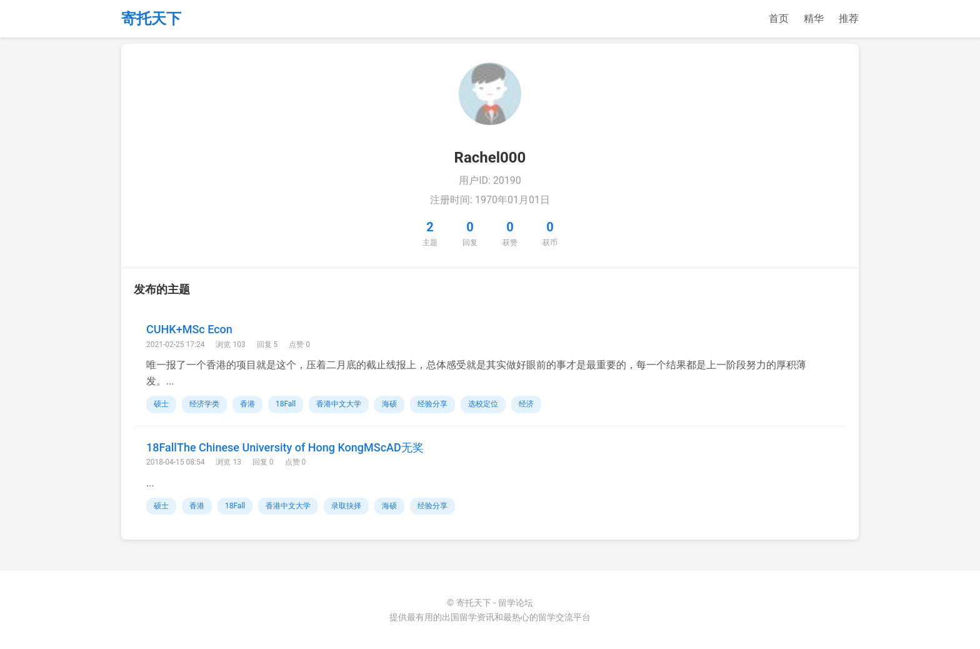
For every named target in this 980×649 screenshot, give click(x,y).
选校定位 (483, 404)
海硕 (389, 404)
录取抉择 (346, 505)
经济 (526, 404)
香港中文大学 (338, 404)
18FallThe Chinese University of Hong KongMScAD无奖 (285, 447)
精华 (814, 18)
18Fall (286, 404)
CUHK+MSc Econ (189, 329)
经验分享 (433, 404)
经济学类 (204, 404)
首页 (779, 18)
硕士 (161, 404)
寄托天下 (151, 19)
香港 (247, 404)
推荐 (849, 18)
